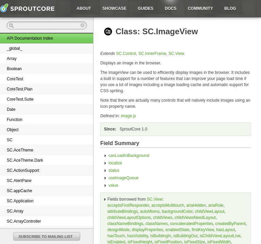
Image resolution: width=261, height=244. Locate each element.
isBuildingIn (160, 235)
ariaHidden (196, 205)
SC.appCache (19, 190)
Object (13, 129)
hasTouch (116, 235)
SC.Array (15, 211)
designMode (118, 229)
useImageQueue (123, 178)
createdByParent (230, 223)
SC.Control (126, 53)
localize (115, 163)
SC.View (176, 53)
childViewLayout (210, 211)
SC (10, 140)
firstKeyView (203, 229)
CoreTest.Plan (19, 89)
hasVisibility (137, 235)
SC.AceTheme (20, 150)
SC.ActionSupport (23, 170)
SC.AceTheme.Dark (25, 160)
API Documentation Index (30, 38)
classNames (156, 223)
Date (11, 109)
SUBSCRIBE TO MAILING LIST (46, 237)
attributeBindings (122, 211)
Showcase (114, 8)
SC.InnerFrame (152, 53)
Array (12, 58)
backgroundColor (177, 211)
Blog (230, 8)
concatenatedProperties (191, 223)
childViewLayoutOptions (129, 217)
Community (200, 8)
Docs (171, 8)
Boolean (14, 68)
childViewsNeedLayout (195, 217)
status (113, 170)
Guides (145, 8)
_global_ (14, 48)
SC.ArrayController (24, 221)
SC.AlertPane (19, 180)
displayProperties (147, 229)
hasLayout (225, 229)
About (83, 8)
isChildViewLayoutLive (220, 235)
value (113, 185)
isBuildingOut (185, 235)
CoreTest (15, 79)
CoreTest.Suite (20, 99)
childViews (162, 217)
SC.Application (20, 201)
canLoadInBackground (128, 155)
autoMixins (149, 211)
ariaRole (216, 205)
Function (14, 119)
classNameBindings (125, 223)
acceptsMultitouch (167, 205)
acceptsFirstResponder (128, 205)
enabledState (178, 229)
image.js (128, 116)
